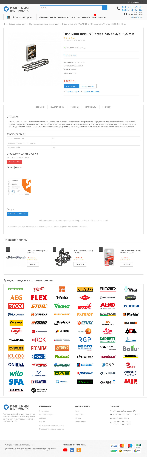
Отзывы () (74, 107)
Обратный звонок (136, 17)
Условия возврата (46, 414)
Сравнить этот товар (91, 92)
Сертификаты (90, 107)
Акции (77, 411)
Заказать (33, 264)
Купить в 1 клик (88, 86)
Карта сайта (79, 414)
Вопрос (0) (106, 107)
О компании (44, 411)
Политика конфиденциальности (51, 425)
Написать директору (134, 2)
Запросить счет (70, 55)
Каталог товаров (22, 17)
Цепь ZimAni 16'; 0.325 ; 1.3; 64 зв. (83, 252)
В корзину (71, 86)
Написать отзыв (79, 40)
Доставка (42, 418)
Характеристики (57, 107)
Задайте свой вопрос (17, 214)
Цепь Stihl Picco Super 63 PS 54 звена (37, 252)
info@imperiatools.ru (121, 418)
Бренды (78, 418)
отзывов (68, 40)
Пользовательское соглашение (51, 429)
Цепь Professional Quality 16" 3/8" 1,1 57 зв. (130, 252)
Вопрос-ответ (80, 422)
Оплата (42, 422)
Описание (40, 107)
